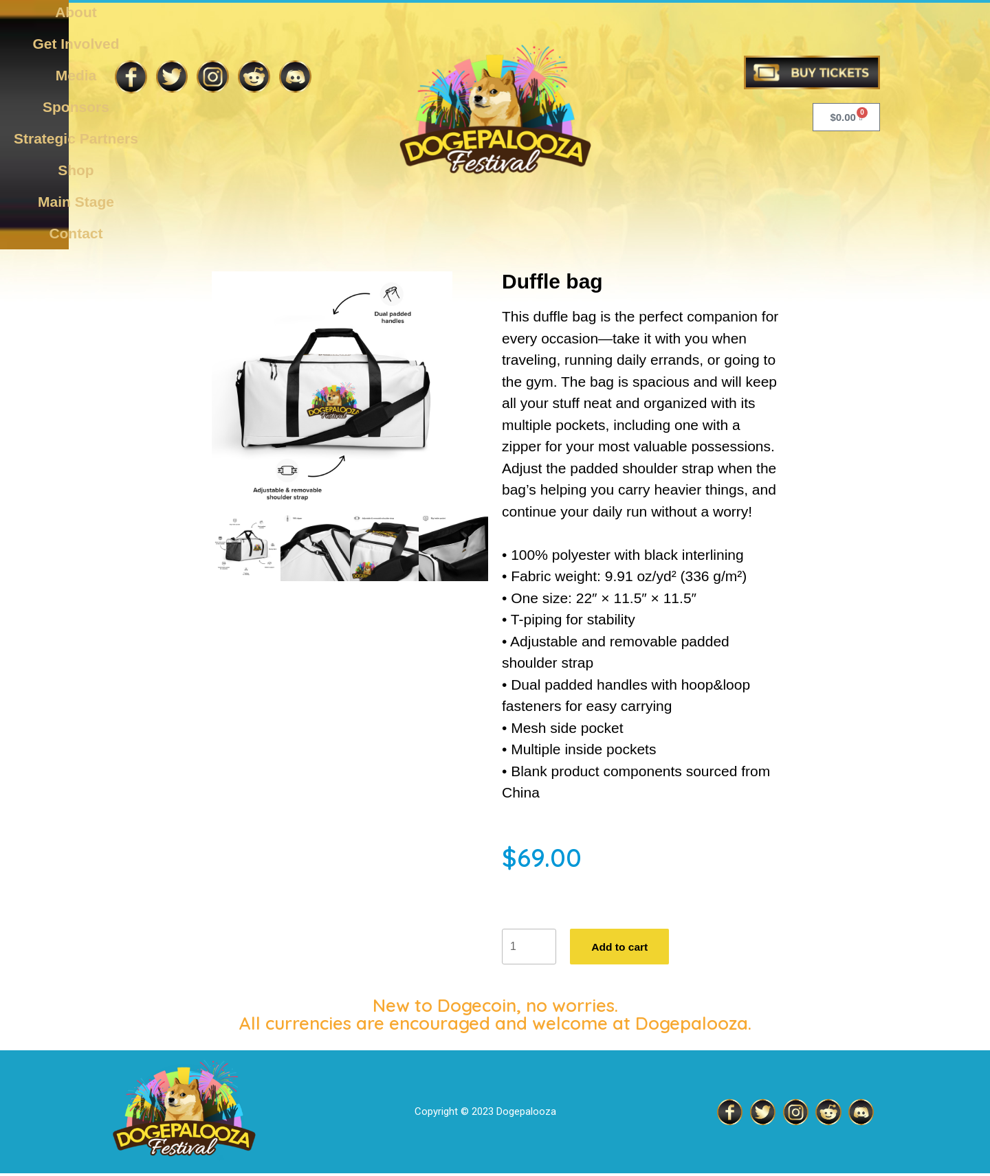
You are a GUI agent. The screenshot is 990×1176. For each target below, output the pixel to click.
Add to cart (622, 947)
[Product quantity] (529, 948)
